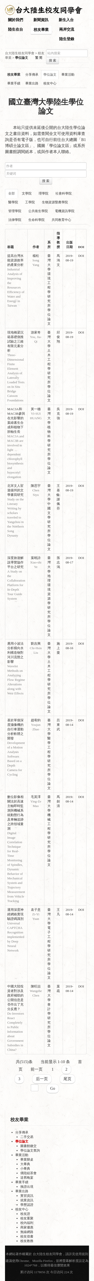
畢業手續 (13, 83)
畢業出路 (31, 83)
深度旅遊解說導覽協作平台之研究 (15, 562)
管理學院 (14, 211)
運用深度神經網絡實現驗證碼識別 (15, 914)
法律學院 (14, 220)
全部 (11, 193)
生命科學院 (36, 220)
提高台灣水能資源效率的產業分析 (15, 260)
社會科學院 (63, 193)
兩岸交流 (66, 29)
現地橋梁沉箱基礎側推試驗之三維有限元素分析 (15, 341)
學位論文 (49, 74)
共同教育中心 (61, 220)
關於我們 (15, 20)
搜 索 (52, 60)
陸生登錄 (66, 39)
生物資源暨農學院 (55, 202)
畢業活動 (67, 74)
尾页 (67, 1079)
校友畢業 (41, 30)
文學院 (27, 193)
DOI (81, 256)
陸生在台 (15, 29)
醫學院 (13, 202)
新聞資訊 (40, 20)
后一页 (42, 1079)
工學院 (30, 202)
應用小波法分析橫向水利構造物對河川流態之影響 (15, 652)
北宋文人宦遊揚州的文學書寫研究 (15, 490)
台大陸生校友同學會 (19, 53)
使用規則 (81, 1254)
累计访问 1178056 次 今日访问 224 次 (47, 1272)
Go (52, 1088)
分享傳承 (31, 74)
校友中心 (49, 83)
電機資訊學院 (64, 211)
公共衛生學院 (38, 211)
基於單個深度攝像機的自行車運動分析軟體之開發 (15, 729)
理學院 (43, 193)
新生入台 (66, 20)
